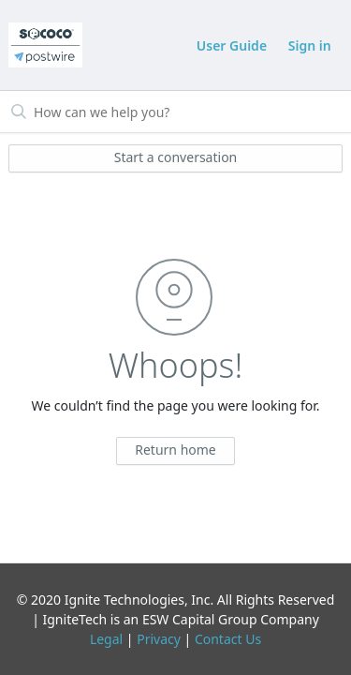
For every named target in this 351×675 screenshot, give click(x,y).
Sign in (309, 45)
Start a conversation (176, 157)
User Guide (232, 45)
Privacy (159, 639)
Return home (175, 449)
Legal (106, 639)
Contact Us (228, 639)
